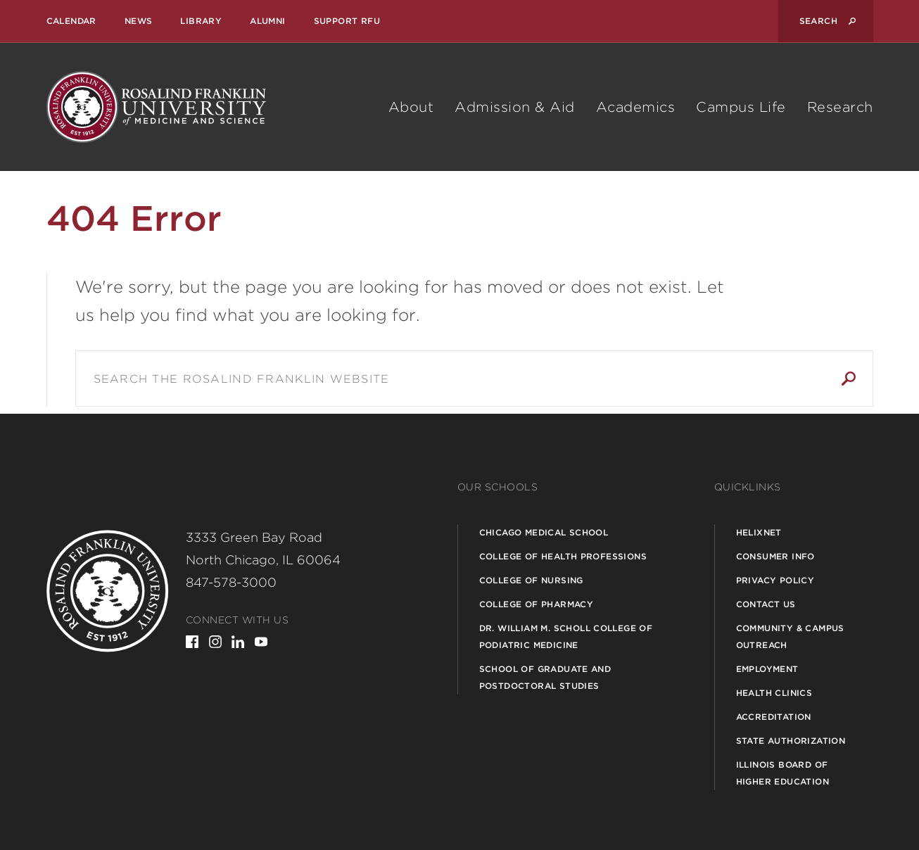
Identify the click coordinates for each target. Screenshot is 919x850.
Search (848, 378)
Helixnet (759, 532)
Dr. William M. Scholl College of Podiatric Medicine (566, 636)
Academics (636, 107)
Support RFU (347, 20)
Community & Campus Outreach (790, 636)
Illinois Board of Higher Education (782, 773)
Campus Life (741, 107)
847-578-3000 (231, 582)
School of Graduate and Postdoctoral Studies (545, 677)
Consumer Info (775, 556)
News (139, 20)
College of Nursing (531, 580)
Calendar (71, 20)
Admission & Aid (515, 107)
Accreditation (773, 716)
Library (201, 20)
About (411, 107)
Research (840, 107)
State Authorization (791, 740)
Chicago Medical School (544, 532)
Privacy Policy (775, 580)
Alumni (267, 20)
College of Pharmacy (536, 604)
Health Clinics (774, 692)
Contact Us (766, 604)
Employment (767, 669)
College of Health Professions (563, 556)
